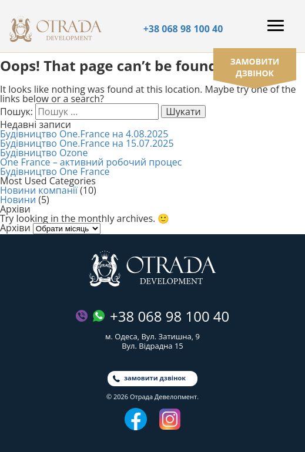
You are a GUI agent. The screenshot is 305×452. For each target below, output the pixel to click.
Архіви (15, 227)
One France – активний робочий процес (91, 162)
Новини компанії (39, 190)
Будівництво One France (55, 171)
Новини (18, 199)
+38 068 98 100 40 (183, 28)
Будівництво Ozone (44, 152)
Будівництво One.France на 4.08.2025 (84, 133)
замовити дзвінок (255, 67)
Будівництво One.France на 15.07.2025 (87, 143)
